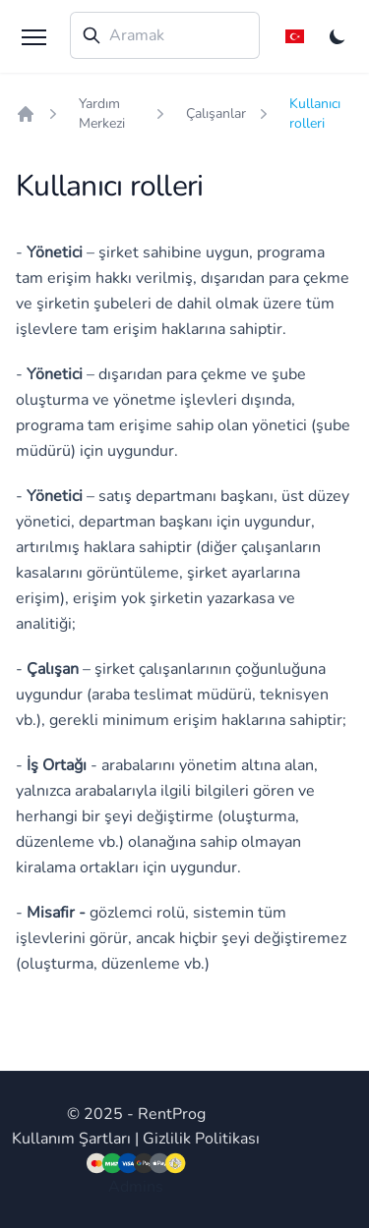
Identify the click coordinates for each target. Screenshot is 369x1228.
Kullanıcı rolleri (314, 113)
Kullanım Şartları (71, 1138)
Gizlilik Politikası (201, 1138)
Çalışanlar (216, 113)
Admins (135, 1187)
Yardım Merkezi (102, 113)
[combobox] (165, 35)
